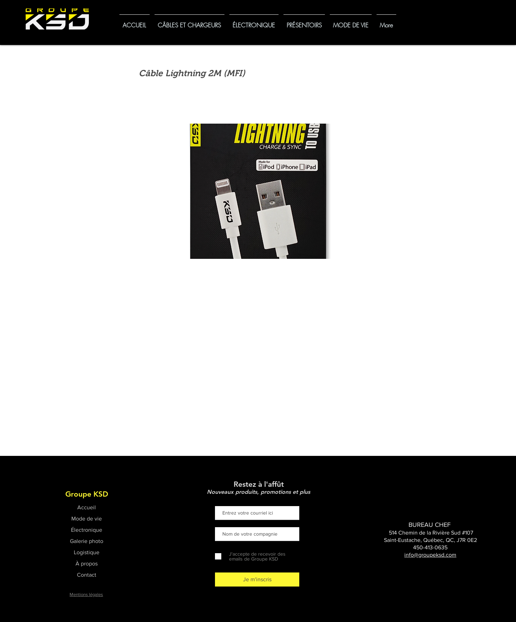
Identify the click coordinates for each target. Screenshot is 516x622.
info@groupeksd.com (430, 555)
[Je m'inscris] (257, 579)
